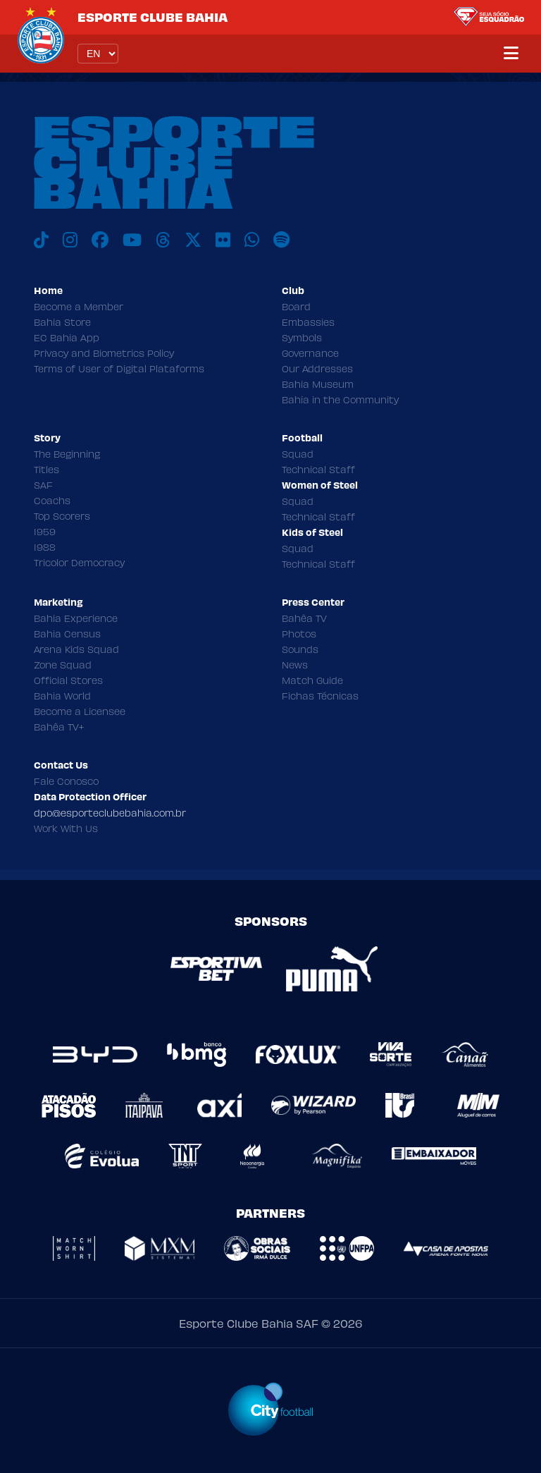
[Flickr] (223, 239)
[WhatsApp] (251, 239)
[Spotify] (281, 239)
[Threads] (163, 239)
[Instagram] (70, 239)
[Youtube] (132, 239)
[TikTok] (41, 239)
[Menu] (511, 53)
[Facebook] (100, 239)
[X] (193, 239)
